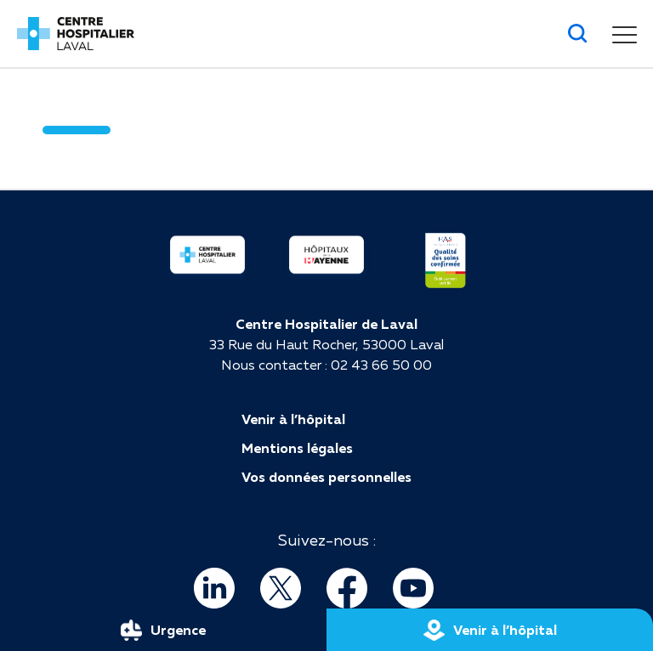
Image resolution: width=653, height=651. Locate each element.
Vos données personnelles (326, 476)
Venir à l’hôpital (293, 418)
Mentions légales (297, 447)
